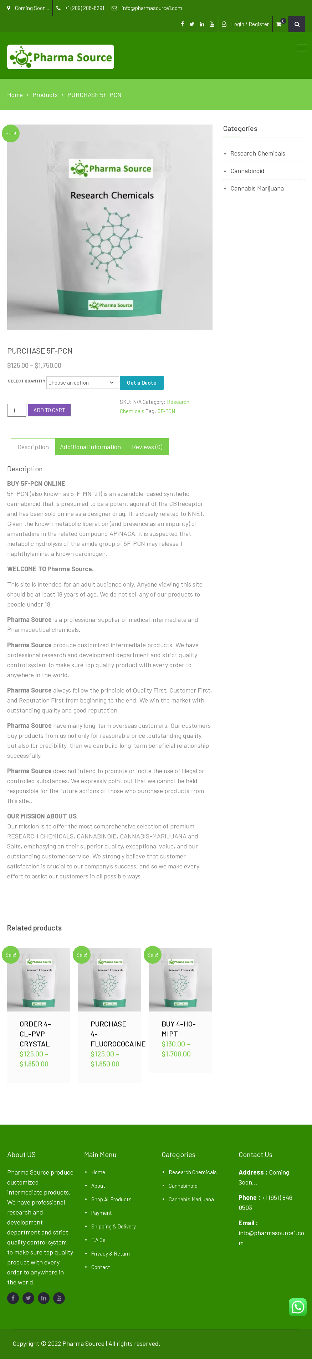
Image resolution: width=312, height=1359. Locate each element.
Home (98, 1172)
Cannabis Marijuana (257, 188)
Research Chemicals (257, 153)
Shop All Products (111, 1199)
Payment (101, 1213)
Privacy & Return (110, 1253)
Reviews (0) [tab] (147, 447)
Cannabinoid (247, 170)
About (98, 1185)
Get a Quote (142, 382)
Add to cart (49, 410)
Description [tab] (33, 447)
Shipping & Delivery (113, 1226)
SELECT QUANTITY (27, 380)
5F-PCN (166, 411)
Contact (100, 1267)
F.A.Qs (98, 1240)
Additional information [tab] (90, 447)
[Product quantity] (16, 410)
